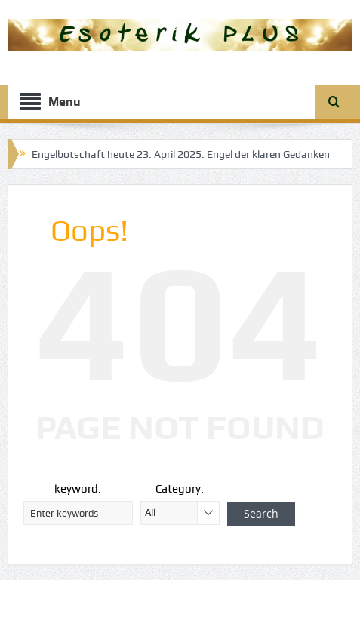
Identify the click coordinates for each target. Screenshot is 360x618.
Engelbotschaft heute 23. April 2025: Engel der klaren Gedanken (181, 154)
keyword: (77, 489)
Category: (179, 489)
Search (261, 513)
